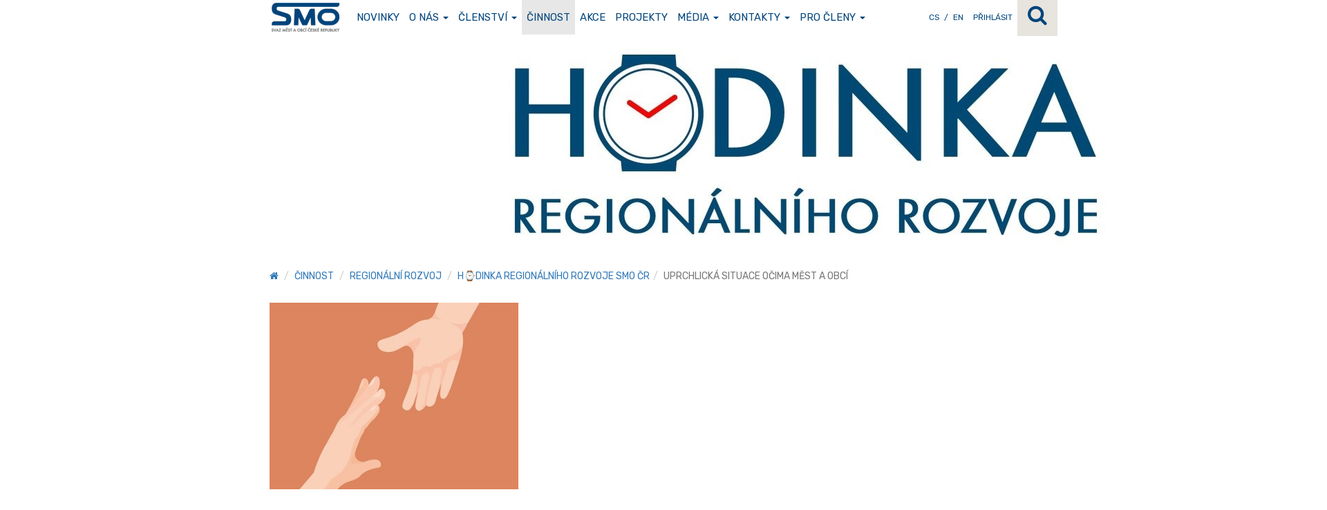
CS (934, 17)
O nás (429, 17)
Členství (487, 17)
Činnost (548, 17)
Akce (592, 17)
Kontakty (759, 17)
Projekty (641, 17)
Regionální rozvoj (396, 276)
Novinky (378, 17)
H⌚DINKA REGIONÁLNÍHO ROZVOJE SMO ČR (554, 276)
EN (958, 17)
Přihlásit (993, 17)
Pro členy (832, 17)
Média (698, 17)
